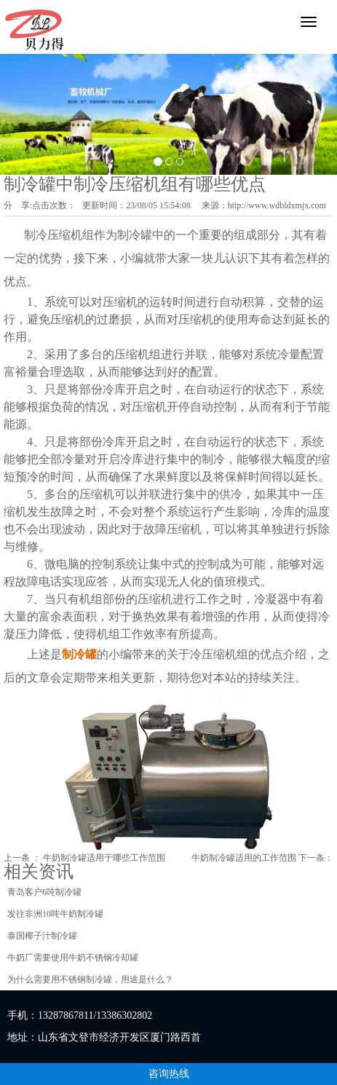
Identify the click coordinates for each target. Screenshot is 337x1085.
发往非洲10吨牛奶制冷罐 (55, 914)
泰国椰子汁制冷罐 (42, 936)
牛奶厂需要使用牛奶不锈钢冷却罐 (72, 957)
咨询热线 (168, 1073)
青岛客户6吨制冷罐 (44, 892)
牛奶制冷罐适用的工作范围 (243, 858)
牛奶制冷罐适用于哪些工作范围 (104, 858)
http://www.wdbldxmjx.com (277, 205)
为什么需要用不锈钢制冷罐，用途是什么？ (90, 979)
